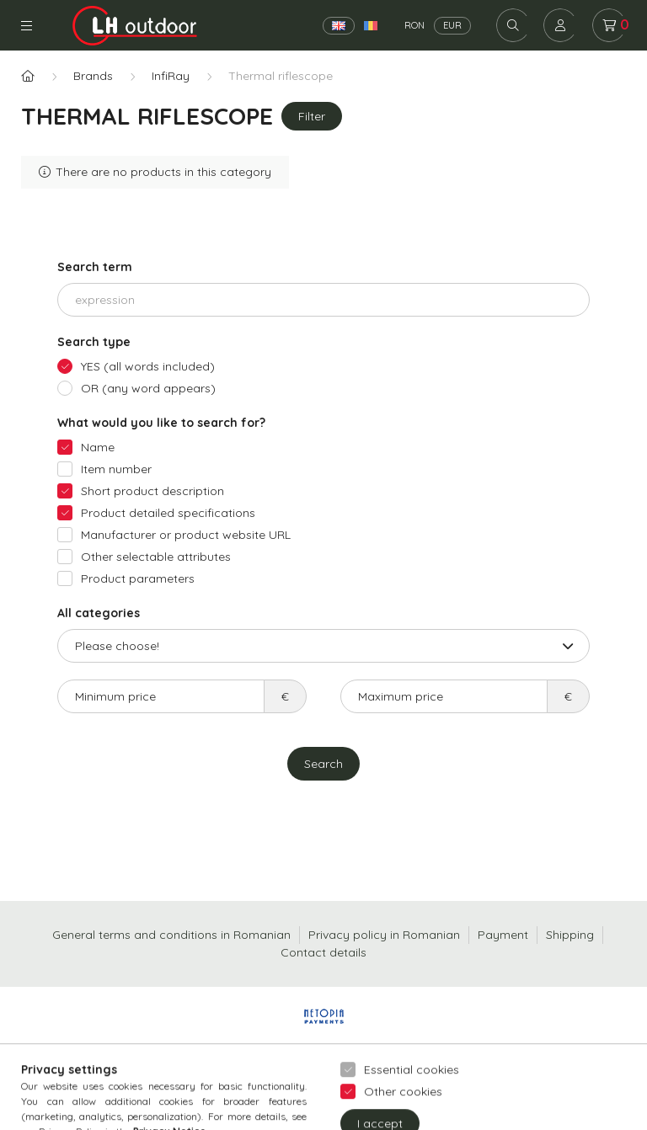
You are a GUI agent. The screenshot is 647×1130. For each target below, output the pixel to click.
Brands (93, 75)
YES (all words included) (148, 366)
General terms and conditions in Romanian (171, 934)
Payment (503, 934)
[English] (339, 26)
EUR (452, 25)
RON (414, 25)
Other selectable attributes (156, 556)
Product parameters (138, 578)
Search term (94, 267)
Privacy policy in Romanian (384, 934)
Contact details (323, 952)
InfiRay (171, 75)
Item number (116, 469)
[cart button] (609, 25)
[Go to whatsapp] (607, 1081)
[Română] (371, 26)
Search (323, 763)
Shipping (570, 934)
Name (98, 447)
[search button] (513, 25)
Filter (311, 116)
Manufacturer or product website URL (186, 534)
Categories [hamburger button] (26, 25)
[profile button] (560, 25)
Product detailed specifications (168, 512)
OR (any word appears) (148, 388)
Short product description (152, 490)
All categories (98, 613)
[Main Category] (28, 76)
